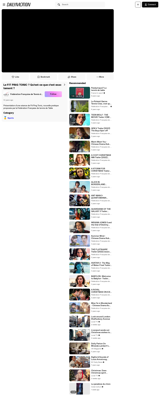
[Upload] (138, 4)
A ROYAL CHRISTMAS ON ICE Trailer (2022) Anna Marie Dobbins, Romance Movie (100, 291)
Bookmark (43, 77)
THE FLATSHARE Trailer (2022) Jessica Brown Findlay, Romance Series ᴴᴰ (101, 250)
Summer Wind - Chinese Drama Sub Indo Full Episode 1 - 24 (100, 237)
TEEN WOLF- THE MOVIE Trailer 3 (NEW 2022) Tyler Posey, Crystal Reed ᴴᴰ (101, 116)
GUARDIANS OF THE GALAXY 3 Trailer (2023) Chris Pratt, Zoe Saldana (101, 210)
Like (15, 77)
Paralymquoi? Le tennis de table (99, 89)
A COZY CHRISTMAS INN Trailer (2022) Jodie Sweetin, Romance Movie (101, 156)
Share (72, 77)
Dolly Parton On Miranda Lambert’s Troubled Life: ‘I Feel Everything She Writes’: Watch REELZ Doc (101, 345)
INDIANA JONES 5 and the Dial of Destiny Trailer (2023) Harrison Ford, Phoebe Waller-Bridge (101, 223)
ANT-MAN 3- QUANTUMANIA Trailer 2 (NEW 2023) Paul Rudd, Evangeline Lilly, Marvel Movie (101, 196)
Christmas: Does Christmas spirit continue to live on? (100, 371)
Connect (150, 4)
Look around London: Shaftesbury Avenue (101, 318)
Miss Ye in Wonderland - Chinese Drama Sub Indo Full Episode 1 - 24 (101, 304)
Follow (53, 94)
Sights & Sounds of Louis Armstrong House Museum (99, 358)
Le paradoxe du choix (100, 384)
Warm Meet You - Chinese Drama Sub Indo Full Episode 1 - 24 (100, 143)
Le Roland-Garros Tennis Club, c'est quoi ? (101, 102)
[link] (23, 94)
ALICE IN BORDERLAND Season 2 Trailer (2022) (98, 183)
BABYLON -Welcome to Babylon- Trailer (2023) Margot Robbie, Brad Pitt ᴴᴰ (101, 277)
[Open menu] (4, 4)
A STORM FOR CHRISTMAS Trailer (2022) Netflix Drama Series (100, 170)
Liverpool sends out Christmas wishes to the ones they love (100, 331)
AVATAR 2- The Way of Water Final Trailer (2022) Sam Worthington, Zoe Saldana (100, 264)
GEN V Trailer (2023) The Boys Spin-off (100, 129)
